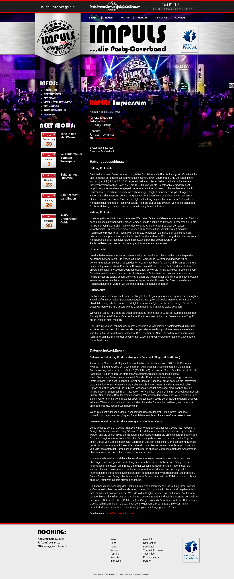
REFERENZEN (52, 94)
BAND (109, 17)
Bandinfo (148, 539)
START (93, 17)
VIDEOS (142, 17)
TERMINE (161, 17)
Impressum (116, 560)
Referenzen (149, 542)
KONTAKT (181, 17)
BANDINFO (50, 90)
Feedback (148, 546)
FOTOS (125, 17)
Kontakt (114, 557)
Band (113, 542)
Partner (147, 560)
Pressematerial (151, 557)
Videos (114, 550)
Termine (115, 553)
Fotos (113, 546)
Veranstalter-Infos (153, 550)
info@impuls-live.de (106, 138)
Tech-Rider (149, 553)
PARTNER (50, 114)
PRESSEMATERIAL (55, 110)
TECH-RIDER (51, 106)
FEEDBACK (51, 98)
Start (113, 539)
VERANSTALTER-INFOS (58, 102)
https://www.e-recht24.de (120, 513)
